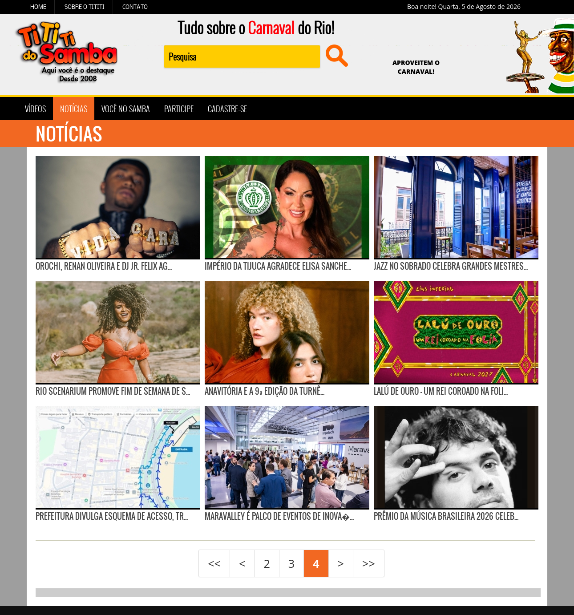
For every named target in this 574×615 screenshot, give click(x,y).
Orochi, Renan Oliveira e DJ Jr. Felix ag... (104, 266)
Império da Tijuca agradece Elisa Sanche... (278, 266)
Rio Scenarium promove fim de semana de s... (113, 391)
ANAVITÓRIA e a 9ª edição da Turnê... (264, 391)
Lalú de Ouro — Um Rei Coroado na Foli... (441, 391)
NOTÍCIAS (73, 108)
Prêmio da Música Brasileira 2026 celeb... (446, 516)
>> (368, 563)
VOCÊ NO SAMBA (125, 108)
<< (214, 563)
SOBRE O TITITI (85, 7)
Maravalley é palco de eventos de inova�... (279, 516)
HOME (38, 7)
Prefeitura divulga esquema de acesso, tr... (112, 516)
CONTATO (135, 7)
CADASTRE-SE (227, 108)
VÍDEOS (35, 108)
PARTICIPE (179, 108)
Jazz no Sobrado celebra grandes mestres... (451, 266)
